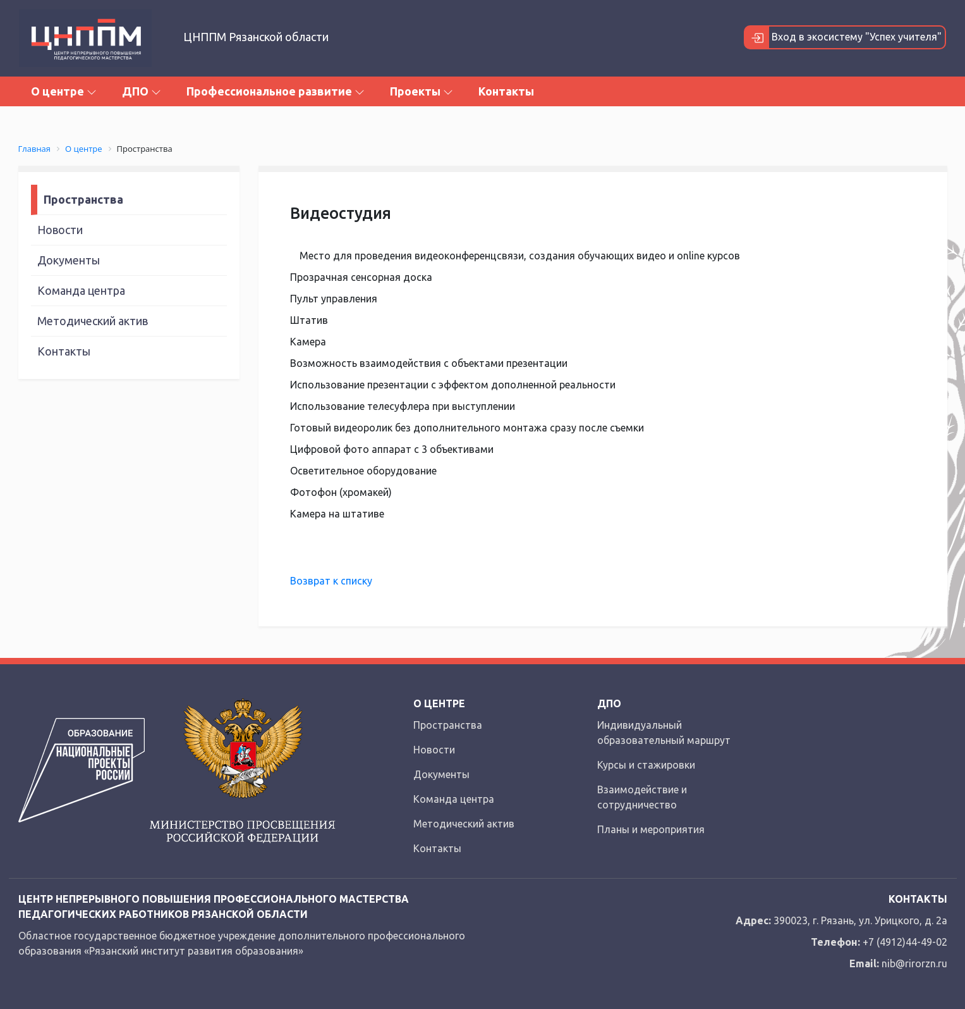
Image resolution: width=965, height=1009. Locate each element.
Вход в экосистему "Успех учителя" (843, 37)
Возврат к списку (331, 580)
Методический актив (92, 320)
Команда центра (81, 290)
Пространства (83, 199)
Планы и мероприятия (651, 829)
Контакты (506, 91)
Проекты (421, 91)
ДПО (141, 91)
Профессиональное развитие (275, 91)
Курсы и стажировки (646, 765)
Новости (60, 229)
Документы (68, 260)
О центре (64, 91)
